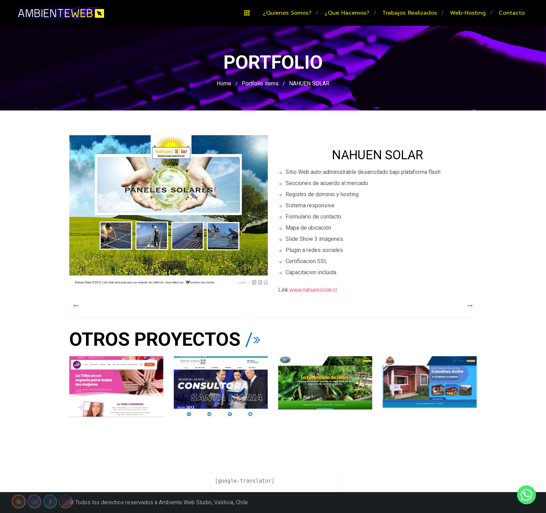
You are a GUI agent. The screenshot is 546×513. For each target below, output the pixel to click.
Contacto (512, 13)
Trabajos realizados (409, 13)
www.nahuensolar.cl (313, 289)
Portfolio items (260, 83)
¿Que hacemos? (347, 13)
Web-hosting (468, 13)
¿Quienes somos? (287, 13)
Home (224, 83)
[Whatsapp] (526, 494)
